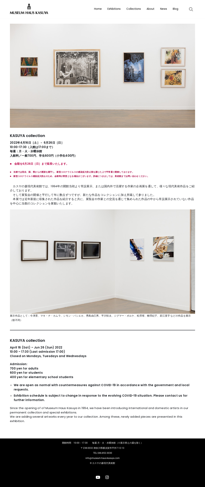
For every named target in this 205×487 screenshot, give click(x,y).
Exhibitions (114, 9)
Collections (133, 9)
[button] (191, 9)
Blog (175, 9)
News (163, 9)
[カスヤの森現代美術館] (30, 9)
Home (98, 9)
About (150, 9)
